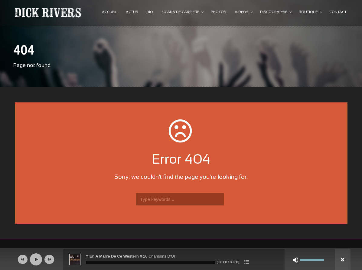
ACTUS (132, 12)
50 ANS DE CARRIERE (180, 12)
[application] (181, 259)
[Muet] (295, 260)
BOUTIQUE (308, 12)
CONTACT (338, 12)
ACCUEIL (109, 12)
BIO (150, 12)
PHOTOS (218, 12)
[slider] (150, 262)
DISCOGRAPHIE (273, 12)
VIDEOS (242, 12)
